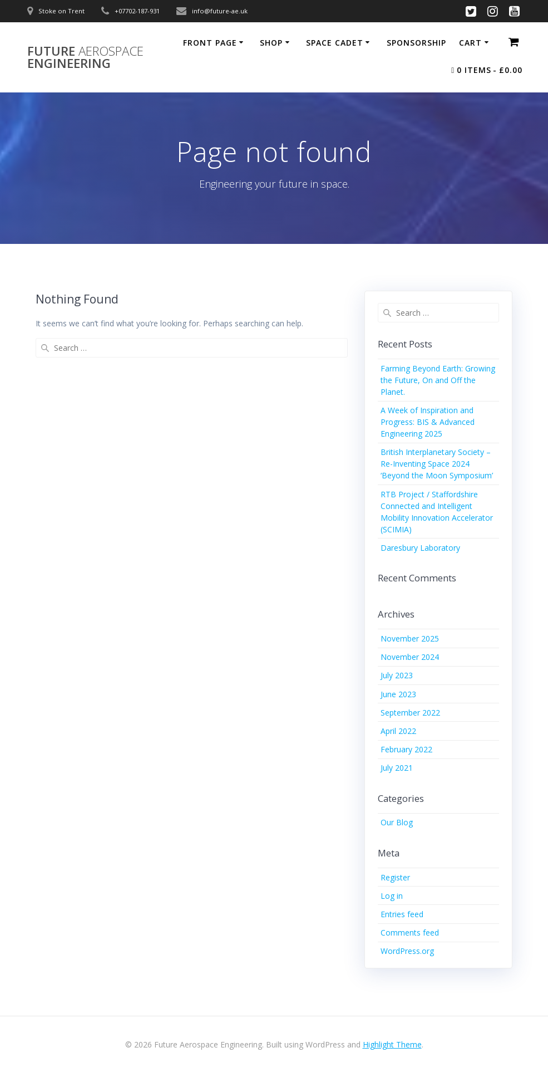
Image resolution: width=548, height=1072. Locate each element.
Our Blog (397, 822)
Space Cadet (334, 42)
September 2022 (410, 712)
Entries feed (402, 914)
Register (395, 877)
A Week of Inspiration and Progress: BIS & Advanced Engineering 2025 (428, 422)
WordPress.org (407, 951)
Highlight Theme (392, 1044)
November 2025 (410, 638)
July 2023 (397, 675)
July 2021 (397, 767)
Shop (271, 42)
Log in (392, 895)
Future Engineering (85, 57)
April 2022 (398, 731)
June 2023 (398, 694)
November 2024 (410, 657)
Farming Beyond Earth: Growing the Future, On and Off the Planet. (438, 380)
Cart (470, 42)
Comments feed (410, 932)
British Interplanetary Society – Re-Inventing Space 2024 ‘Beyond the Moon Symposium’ (437, 464)
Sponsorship (416, 42)
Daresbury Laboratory (420, 547)
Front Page (210, 42)
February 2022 (406, 749)
